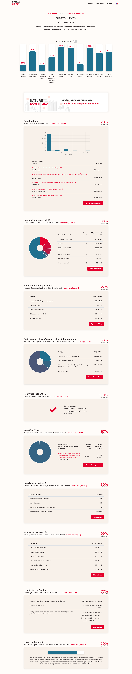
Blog (90, 3)
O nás (109, 3)
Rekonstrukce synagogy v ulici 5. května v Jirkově (47, 189)
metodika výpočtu (58, 123)
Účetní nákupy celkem (94, 377)
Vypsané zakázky (96, 324)
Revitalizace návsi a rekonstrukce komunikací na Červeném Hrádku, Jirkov (55, 183)
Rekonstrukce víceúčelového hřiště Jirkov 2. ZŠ (47, 195)
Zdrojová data (97, 517)
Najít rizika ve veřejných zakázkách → (82, 103)
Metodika (100, 3)
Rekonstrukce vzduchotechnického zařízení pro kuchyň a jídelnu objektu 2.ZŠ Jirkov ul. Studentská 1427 (69, 455)
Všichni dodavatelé (95, 268)
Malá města (53, 13)
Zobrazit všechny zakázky (93, 203)
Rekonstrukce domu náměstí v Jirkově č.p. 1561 (47, 168)
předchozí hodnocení (75, 13)
